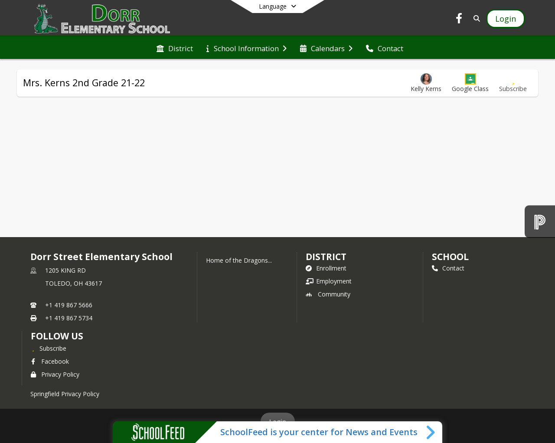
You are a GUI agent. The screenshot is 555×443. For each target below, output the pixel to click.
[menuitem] (174, 47)
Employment (329, 281)
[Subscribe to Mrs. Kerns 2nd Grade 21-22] (513, 83)
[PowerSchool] (540, 221)
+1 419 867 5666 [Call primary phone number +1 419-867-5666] (68, 305)
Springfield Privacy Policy (64, 394)
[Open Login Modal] (505, 18)
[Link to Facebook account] (459, 20)
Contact (448, 268)
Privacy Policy (55, 374)
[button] (470, 83)
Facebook (50, 361)
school (450, 257)
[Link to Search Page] (475, 18)
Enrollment (326, 268)
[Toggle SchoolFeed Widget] (431, 432)
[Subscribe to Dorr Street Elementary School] (48, 348)
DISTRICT (326, 257)
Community (328, 294)
